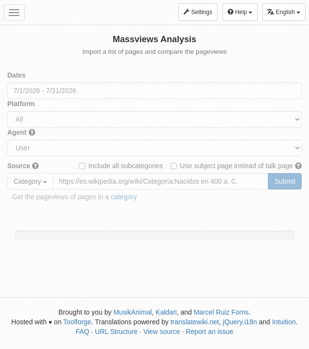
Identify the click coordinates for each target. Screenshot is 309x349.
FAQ (82, 331)
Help (240, 12)
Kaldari (166, 312)
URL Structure (116, 331)
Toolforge (77, 322)
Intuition (284, 322)
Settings (198, 12)
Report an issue (209, 331)
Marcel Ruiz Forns (221, 312)
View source (161, 331)
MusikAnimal (132, 312)
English (283, 12)
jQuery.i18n (240, 322)
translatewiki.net (194, 322)
